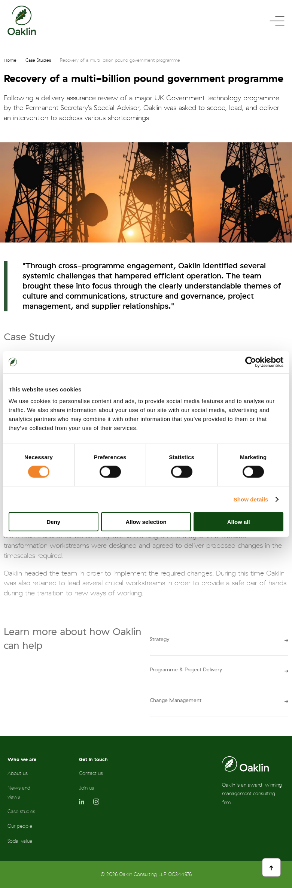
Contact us (91, 773)
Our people (19, 826)
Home (10, 60)
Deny (53, 522)
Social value (19, 841)
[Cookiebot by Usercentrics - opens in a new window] (250, 361)
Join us (86, 788)
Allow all (238, 522)
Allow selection (145, 522)
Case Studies (38, 60)
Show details (251, 499)
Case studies (21, 811)
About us (17, 773)
